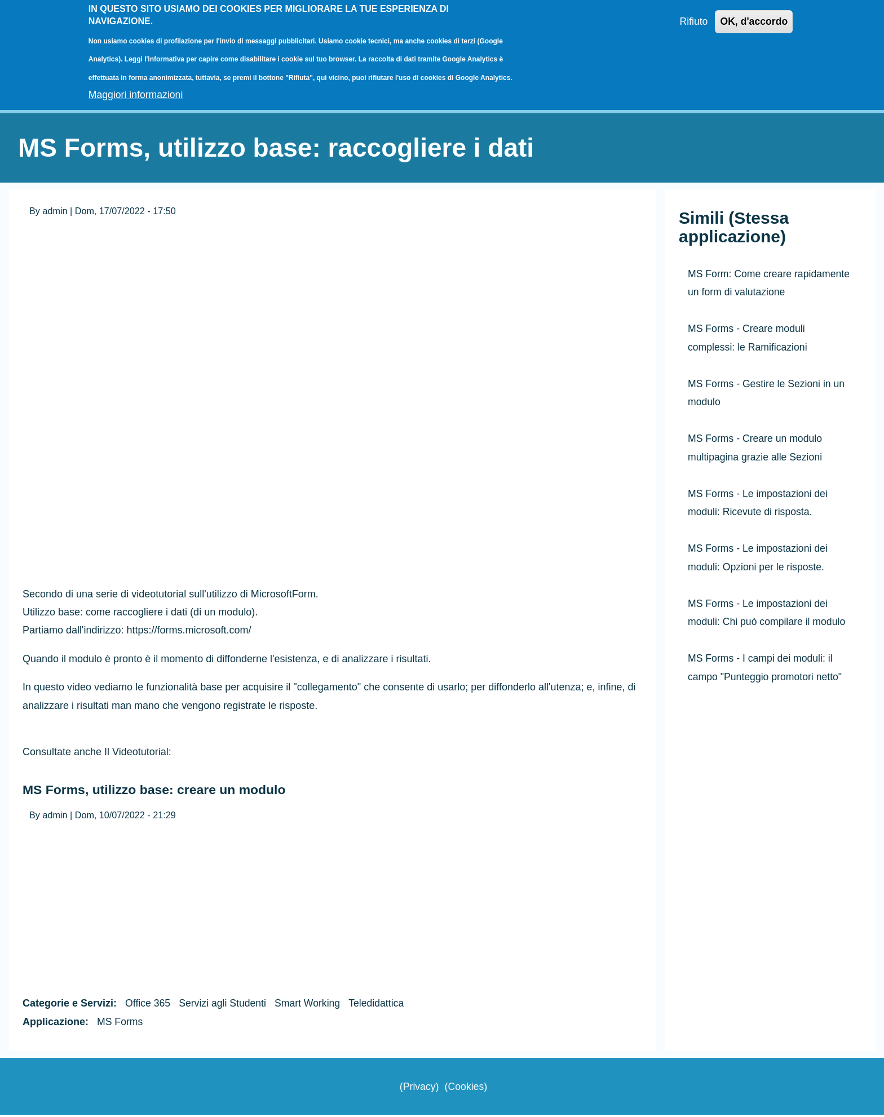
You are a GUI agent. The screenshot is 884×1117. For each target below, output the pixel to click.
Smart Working (310, 1005)
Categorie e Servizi (68, 1005)
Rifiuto (692, 22)
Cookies (466, 1088)
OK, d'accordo (753, 22)
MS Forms (120, 1024)
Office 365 (148, 1005)
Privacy (418, 1088)
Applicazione (54, 1024)
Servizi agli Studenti (224, 1005)
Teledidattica (381, 1005)
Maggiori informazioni (137, 94)
